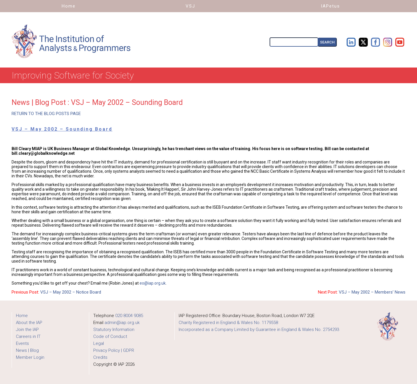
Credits (100, 357)
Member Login (30, 357)
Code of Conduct (110, 336)
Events (22, 343)
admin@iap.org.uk (122, 322)
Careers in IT (28, 336)
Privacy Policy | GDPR (113, 350)
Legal (98, 343)
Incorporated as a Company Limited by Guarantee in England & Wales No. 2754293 (259, 329)
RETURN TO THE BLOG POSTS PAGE (46, 113)
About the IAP (29, 322)
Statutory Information (113, 329)
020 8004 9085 (129, 315)
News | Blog (27, 350)
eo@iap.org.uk (153, 283)
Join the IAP (27, 329)
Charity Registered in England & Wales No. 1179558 (228, 322)
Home (22, 315)
